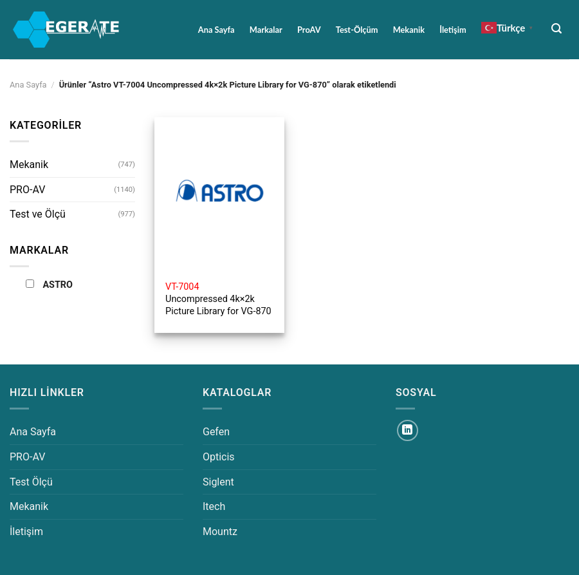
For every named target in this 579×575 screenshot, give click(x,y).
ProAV (309, 29)
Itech (214, 506)
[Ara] (556, 28)
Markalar (266, 29)
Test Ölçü (31, 482)
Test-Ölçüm (357, 29)
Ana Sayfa (216, 29)
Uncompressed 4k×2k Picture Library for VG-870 (218, 298)
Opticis (219, 457)
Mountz (220, 531)
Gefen (216, 432)
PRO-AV (27, 190)
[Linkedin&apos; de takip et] (407, 430)
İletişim (452, 29)
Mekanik (409, 29)
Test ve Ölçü (38, 214)
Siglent (218, 482)
